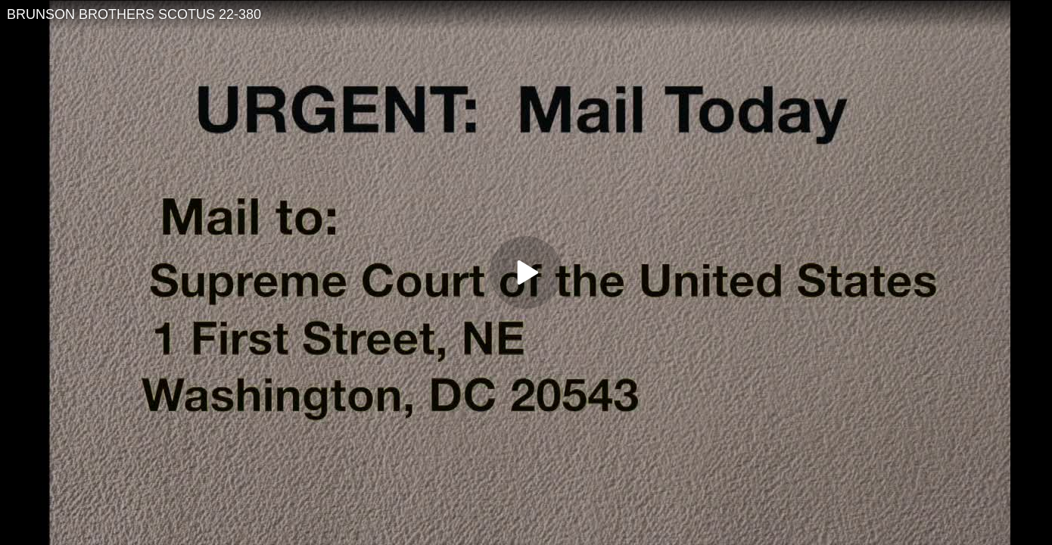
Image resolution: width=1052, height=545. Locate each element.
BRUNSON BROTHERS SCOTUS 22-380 (134, 14)
